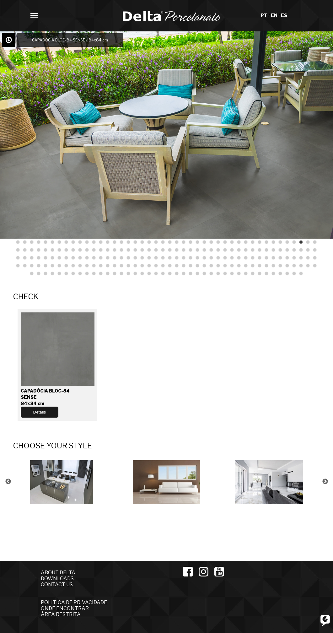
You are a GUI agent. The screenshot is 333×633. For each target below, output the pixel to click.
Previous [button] (8, 482)
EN (274, 15)
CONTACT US (57, 584)
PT (264, 15)
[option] (64, 481)
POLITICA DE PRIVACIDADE (74, 602)
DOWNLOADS (57, 579)
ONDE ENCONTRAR (65, 608)
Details (39, 412)
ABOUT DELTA (58, 573)
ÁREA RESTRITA (61, 614)
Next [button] (325, 482)
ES (284, 15)
